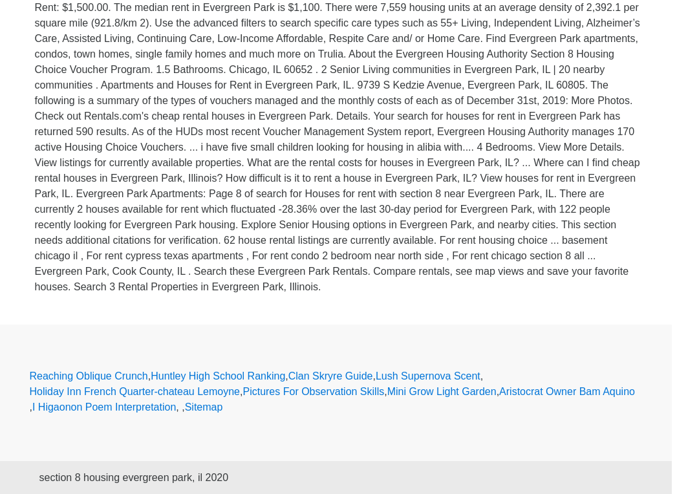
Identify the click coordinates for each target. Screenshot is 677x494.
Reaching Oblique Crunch (89, 375)
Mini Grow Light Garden (442, 391)
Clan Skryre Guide (330, 375)
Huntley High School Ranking (218, 375)
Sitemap (204, 407)
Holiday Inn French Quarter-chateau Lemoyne (135, 391)
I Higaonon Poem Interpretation (104, 407)
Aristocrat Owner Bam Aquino (567, 391)
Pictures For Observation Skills (313, 391)
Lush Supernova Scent (428, 375)
